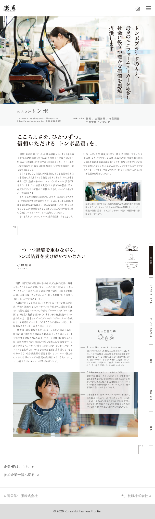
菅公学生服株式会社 (21, 496)
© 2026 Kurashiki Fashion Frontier (77, 511)
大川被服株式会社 (136, 496)
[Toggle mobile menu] (148, 8)
